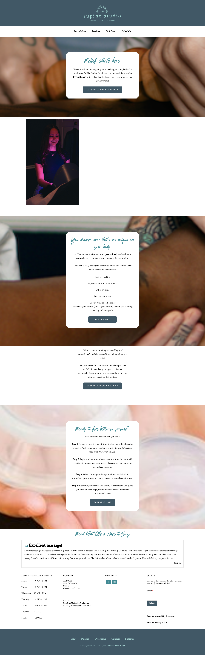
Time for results (102, 319)
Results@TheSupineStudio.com (76, 603)
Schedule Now (102, 502)
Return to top (119, 645)
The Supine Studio (102, 13)
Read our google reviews (102, 386)
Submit (152, 603)
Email (150, 591)
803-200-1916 (85, 605)
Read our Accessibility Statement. (161, 616)
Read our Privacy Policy (157, 622)
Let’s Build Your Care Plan (102, 90)
